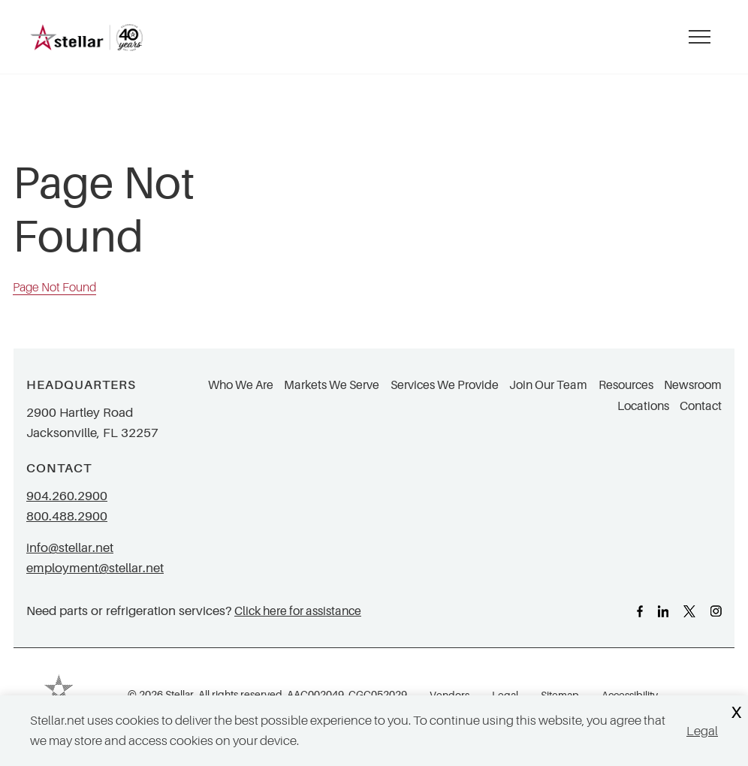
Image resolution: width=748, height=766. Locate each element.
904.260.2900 (66, 496)
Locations (643, 406)
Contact (701, 406)
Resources (626, 385)
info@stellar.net (69, 548)
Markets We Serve (331, 385)
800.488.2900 (66, 516)
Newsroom (693, 385)
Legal (702, 731)
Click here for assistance (297, 611)
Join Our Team (548, 385)
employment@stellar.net (95, 568)
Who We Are (240, 385)
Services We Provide (445, 385)
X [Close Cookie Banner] (735, 713)
